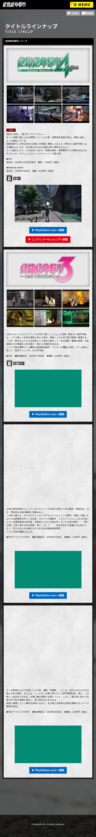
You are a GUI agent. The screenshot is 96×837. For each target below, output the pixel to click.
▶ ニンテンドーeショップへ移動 (48, 239)
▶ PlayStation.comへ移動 (48, 230)
